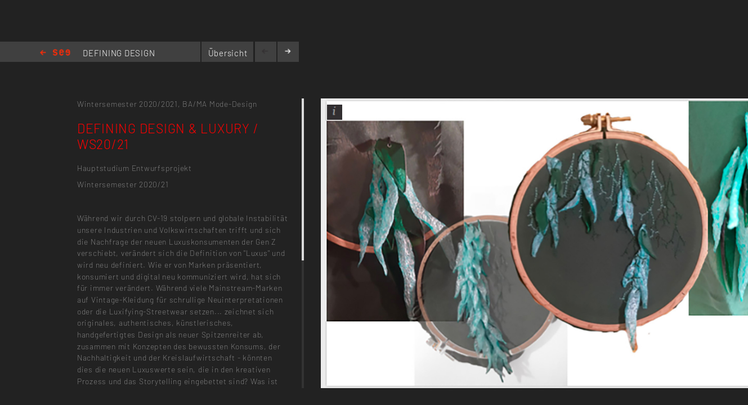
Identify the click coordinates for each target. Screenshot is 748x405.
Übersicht (228, 53)
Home (55, 53)
